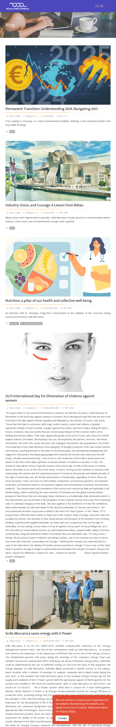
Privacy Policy (67, 711)
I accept (62, 718)
